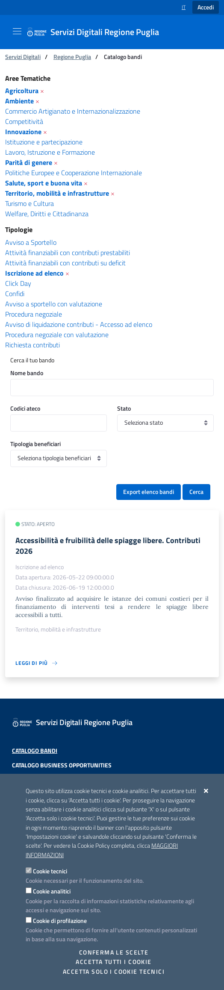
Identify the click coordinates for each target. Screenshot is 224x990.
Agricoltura (21, 90)
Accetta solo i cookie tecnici (114, 971)
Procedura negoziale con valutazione (57, 334)
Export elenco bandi (148, 491)
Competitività (24, 121)
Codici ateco (25, 408)
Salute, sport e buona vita (43, 183)
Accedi (205, 7)
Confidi (14, 293)
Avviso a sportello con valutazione (53, 304)
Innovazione (23, 131)
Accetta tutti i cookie (113, 962)
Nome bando (26, 372)
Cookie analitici (52, 891)
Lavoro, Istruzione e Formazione (50, 152)
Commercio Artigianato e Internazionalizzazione (72, 111)
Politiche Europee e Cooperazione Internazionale (73, 172)
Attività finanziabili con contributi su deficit (65, 263)
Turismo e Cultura (29, 203)
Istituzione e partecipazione (44, 142)
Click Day (18, 283)
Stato (124, 408)
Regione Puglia (72, 56)
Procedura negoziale (33, 314)
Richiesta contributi (32, 345)
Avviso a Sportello (30, 242)
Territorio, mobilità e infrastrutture (57, 193)
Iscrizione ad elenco (34, 273)
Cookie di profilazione (60, 920)
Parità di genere (28, 162)
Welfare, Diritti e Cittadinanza (46, 214)
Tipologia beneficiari (35, 443)
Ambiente (19, 101)
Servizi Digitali (23, 56)
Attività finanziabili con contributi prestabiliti (67, 252)
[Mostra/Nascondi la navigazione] (17, 31)
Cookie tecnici (50, 871)
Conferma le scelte (114, 952)
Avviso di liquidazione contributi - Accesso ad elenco (78, 324)
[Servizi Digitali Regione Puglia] (98, 32)
